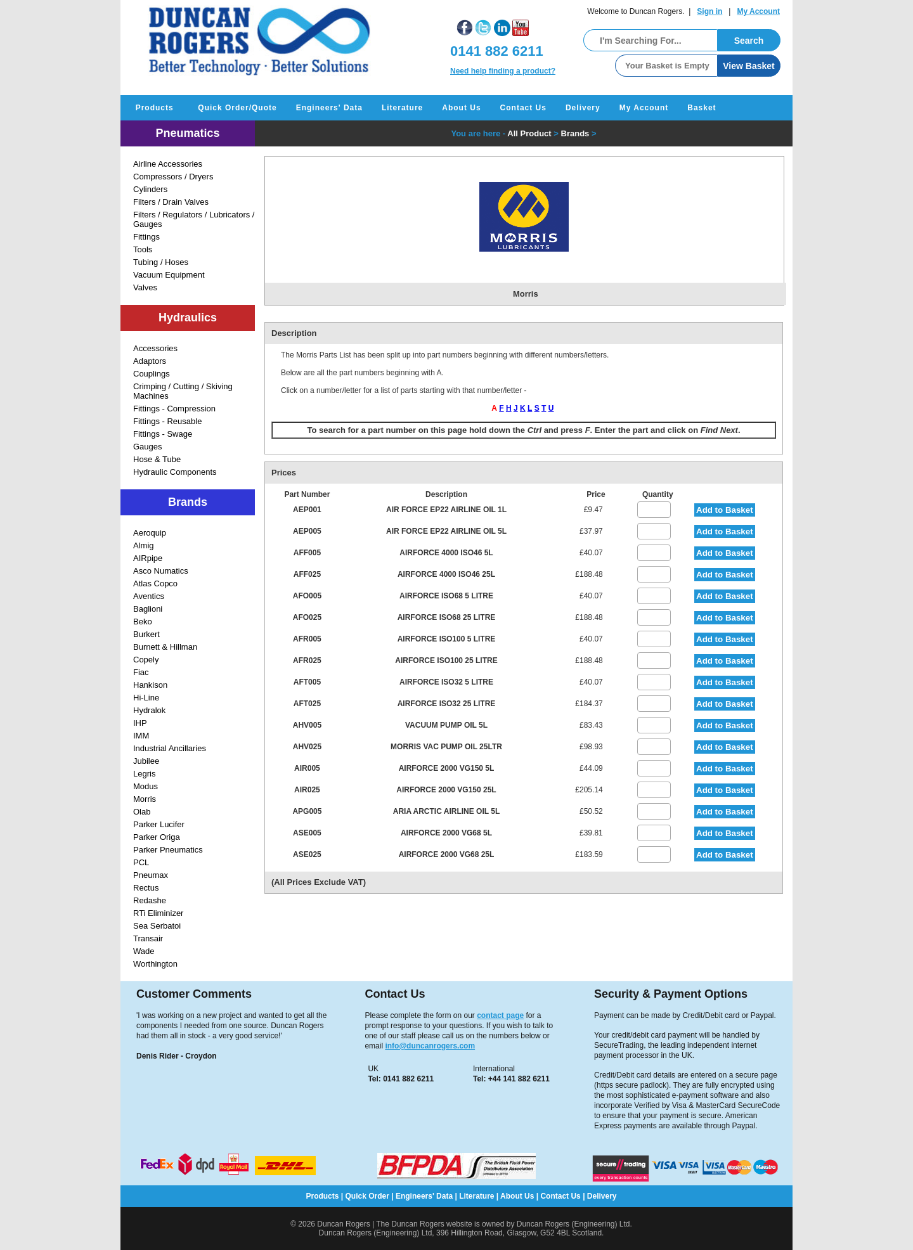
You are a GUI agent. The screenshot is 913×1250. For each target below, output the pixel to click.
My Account (758, 11)
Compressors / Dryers (173, 176)
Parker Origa (156, 837)
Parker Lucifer (159, 824)
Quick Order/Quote (237, 107)
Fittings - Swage (162, 434)
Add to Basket (724, 510)
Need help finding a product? (502, 71)
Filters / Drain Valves (171, 202)
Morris (144, 799)
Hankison (150, 685)
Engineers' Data (329, 107)
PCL (141, 862)
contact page (500, 1015)
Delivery (583, 107)
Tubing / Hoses (160, 262)
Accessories (155, 348)
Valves (145, 287)
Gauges (147, 446)
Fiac (141, 672)
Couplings (151, 373)
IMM (141, 735)
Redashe (149, 900)
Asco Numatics (160, 571)
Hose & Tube (157, 459)
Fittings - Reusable (167, 421)
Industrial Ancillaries (169, 748)
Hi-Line (146, 697)
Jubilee (146, 761)
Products (154, 107)
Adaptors (149, 361)
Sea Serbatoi (157, 926)
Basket (701, 107)
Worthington (155, 964)
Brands (575, 133)
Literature (402, 107)
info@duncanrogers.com (430, 1045)
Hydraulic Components (175, 472)
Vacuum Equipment (169, 275)
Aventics (148, 596)
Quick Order (367, 1196)
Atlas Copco (155, 583)
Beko (142, 621)
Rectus (146, 887)
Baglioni (147, 609)
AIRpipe (147, 558)
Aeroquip (149, 533)
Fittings (146, 237)
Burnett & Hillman (165, 647)
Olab (141, 811)
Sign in (709, 11)
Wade (143, 951)
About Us (461, 107)
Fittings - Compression (174, 408)
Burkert (146, 634)
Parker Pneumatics (168, 849)
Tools (142, 249)
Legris (144, 773)
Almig (143, 545)
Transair (148, 938)
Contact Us (523, 107)
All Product (529, 133)
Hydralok (149, 710)
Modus (145, 786)
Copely (146, 659)
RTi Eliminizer (158, 913)
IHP (140, 723)
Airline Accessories (167, 164)
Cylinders (150, 189)
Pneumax (150, 875)
